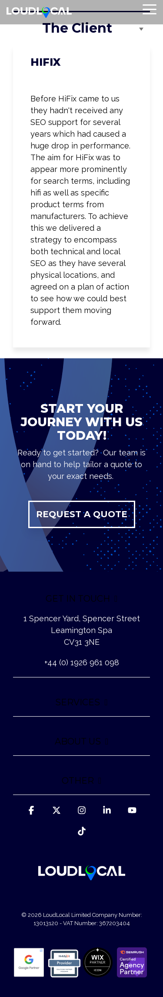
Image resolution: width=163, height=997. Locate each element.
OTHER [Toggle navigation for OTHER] (78, 780)
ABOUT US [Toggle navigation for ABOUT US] (78, 741)
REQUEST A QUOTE (81, 514)
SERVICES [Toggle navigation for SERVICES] (77, 702)
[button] (149, 8)
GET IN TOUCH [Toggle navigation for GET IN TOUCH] (78, 598)
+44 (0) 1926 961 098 (81, 662)
